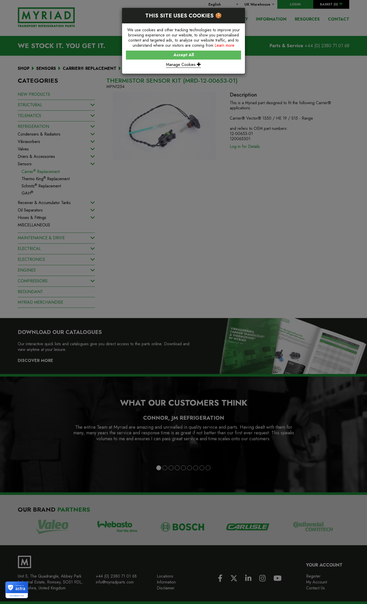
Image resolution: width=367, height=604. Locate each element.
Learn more (224, 45)
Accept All (183, 55)
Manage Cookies (183, 65)
